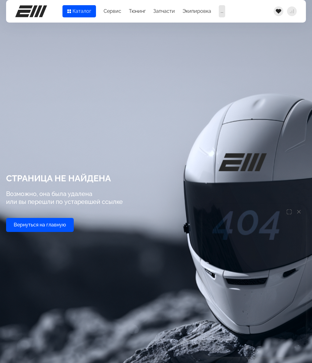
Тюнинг (137, 11)
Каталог (79, 11)
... (222, 11)
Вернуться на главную (40, 225)
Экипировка (197, 11)
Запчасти (164, 11)
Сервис (112, 11)
